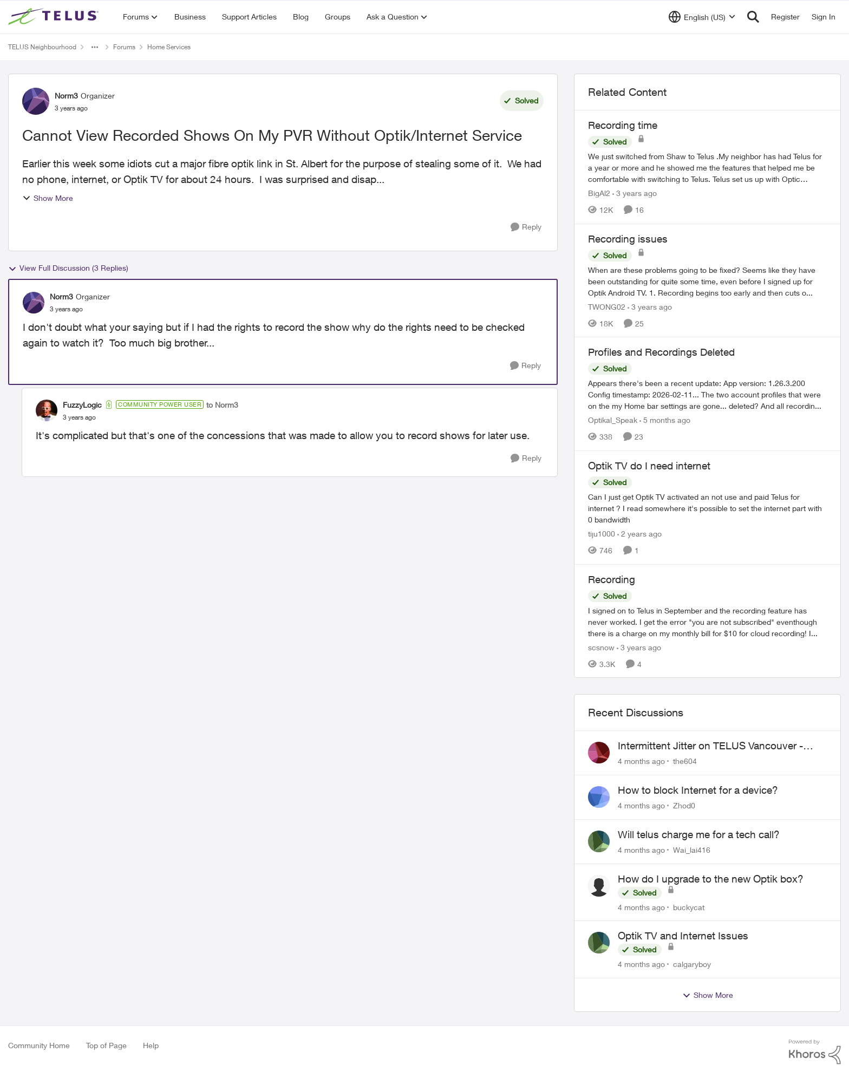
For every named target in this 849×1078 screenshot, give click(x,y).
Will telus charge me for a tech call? (699, 834)
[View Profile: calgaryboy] (599, 942)
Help (151, 1045)
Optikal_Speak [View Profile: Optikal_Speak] (612, 419)
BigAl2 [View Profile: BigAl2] (599, 193)
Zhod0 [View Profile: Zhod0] (684, 805)
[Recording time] (707, 168)
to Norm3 (222, 404)
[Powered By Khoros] (815, 1052)
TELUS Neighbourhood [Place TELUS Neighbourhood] (42, 47)
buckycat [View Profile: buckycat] (688, 906)
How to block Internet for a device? (698, 790)
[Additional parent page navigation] (94, 47)
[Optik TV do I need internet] (707, 508)
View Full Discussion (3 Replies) (68, 268)
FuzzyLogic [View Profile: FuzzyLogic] (82, 404)
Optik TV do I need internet (649, 466)
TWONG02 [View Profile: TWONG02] (606, 306)
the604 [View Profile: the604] (685, 761)
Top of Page (106, 1045)
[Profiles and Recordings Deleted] (707, 394)
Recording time (622, 125)
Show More (47, 197)
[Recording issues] (707, 281)
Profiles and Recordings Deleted (661, 352)
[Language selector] (702, 17)
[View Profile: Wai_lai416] (599, 841)
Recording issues (628, 239)
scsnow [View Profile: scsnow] (601, 646)
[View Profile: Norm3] (35, 101)
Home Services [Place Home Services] (169, 47)
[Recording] (707, 621)
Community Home (39, 1045)
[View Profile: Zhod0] (599, 797)
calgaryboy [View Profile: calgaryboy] (692, 964)
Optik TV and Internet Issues (683, 936)
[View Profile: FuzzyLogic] (46, 410)
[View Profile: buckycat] (599, 886)
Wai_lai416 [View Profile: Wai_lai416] (691, 849)
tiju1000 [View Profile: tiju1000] (601, 533)
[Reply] (526, 227)
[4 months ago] (641, 761)
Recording (611, 579)
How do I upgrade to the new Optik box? (711, 879)
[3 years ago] (634, 193)
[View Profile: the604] (599, 752)
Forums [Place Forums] (124, 47)
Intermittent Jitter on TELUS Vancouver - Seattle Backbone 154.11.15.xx (710, 746)
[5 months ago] (664, 420)
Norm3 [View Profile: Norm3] (66, 95)
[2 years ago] (639, 533)
